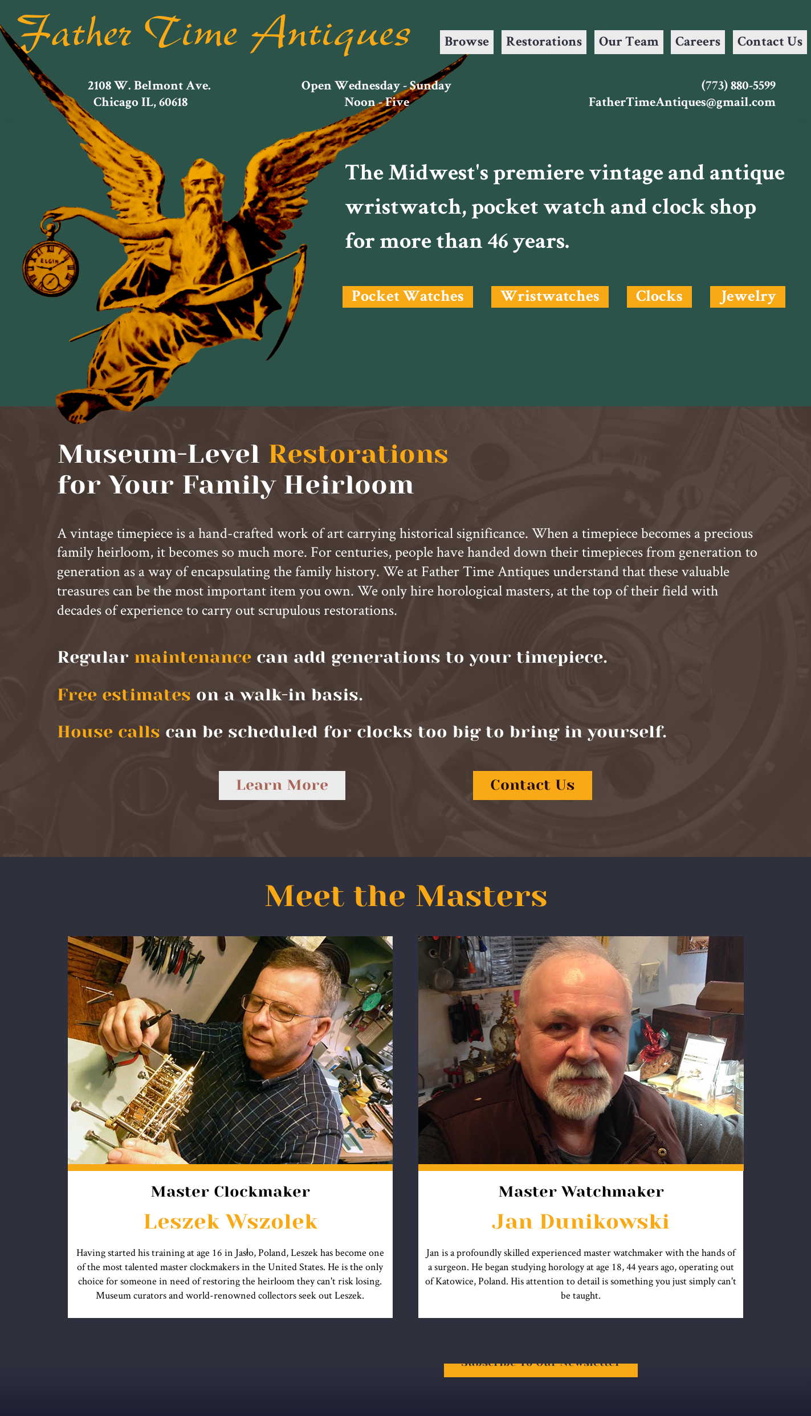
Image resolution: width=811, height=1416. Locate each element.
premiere (538, 175)
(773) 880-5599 (739, 86)
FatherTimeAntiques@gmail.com (682, 103)
